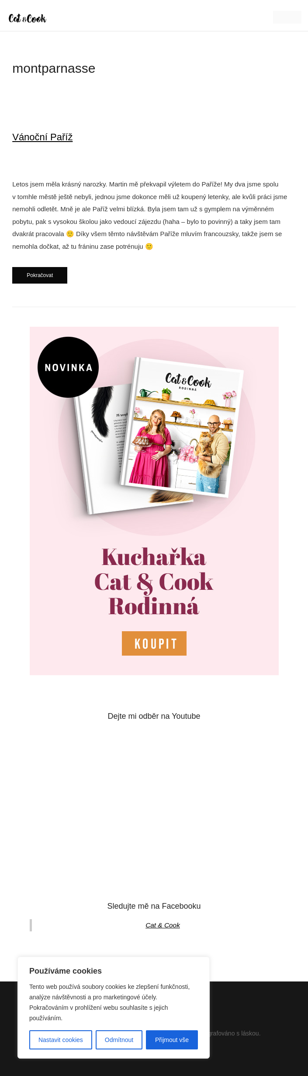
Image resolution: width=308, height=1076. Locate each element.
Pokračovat (40, 275)
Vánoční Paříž (42, 137)
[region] (113, 1008)
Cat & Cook (162, 925)
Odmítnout (119, 1039)
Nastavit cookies (60, 1039)
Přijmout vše (172, 1039)
